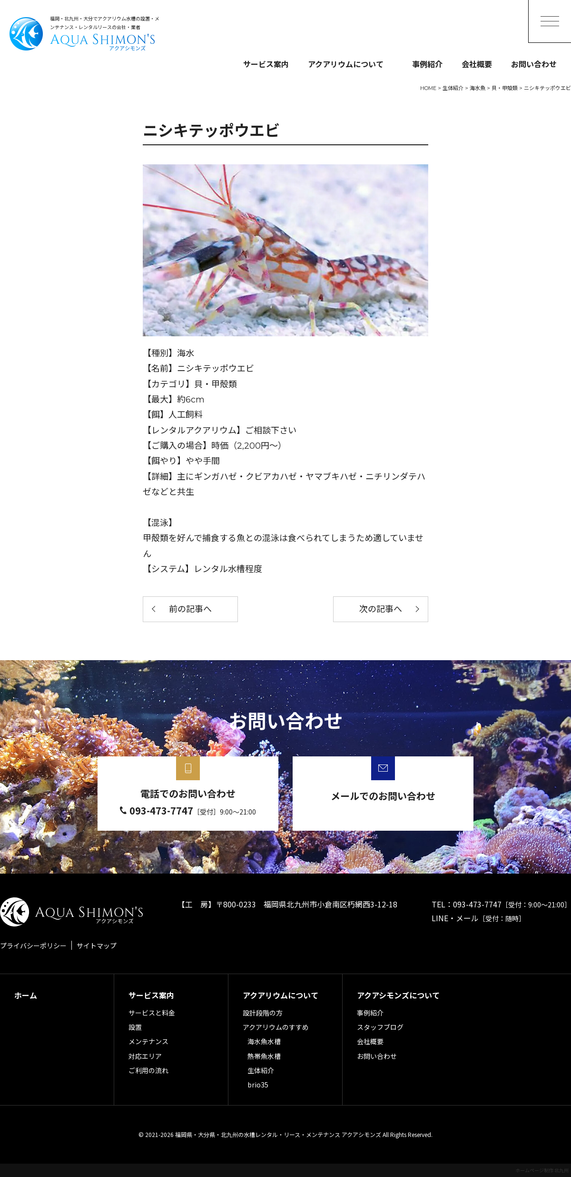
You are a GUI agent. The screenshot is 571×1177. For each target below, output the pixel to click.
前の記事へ (190, 609)
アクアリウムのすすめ (276, 1027)
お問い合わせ (534, 64)
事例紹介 (427, 64)
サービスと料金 (151, 1012)
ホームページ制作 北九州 (542, 1170)
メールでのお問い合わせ (383, 796)
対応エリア (145, 1056)
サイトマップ (97, 945)
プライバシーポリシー (33, 945)
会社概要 (477, 64)
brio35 (257, 1084)
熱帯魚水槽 (264, 1056)
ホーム (25, 995)
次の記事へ (380, 609)
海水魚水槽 (264, 1041)
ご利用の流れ (148, 1070)
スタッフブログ (380, 1027)
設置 (135, 1027)
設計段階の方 (263, 1012)
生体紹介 (260, 1070)
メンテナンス (148, 1041)
